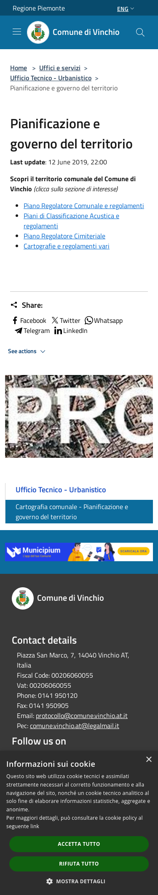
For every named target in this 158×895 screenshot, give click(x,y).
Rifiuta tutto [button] (79, 863)
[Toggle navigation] (17, 31)
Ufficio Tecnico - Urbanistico (50, 78)
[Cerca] (140, 32)
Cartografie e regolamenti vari (67, 246)
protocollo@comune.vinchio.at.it (82, 715)
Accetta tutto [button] (79, 843)
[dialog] (79, 823)
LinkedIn (70, 330)
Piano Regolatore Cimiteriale (64, 236)
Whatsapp (103, 320)
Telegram (31, 330)
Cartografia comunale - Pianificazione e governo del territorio (72, 512)
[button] (79, 881)
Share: (26, 305)
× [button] (148, 760)
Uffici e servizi (59, 68)
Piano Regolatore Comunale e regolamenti (84, 206)
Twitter (65, 320)
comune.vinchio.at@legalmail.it (74, 726)
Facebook (28, 320)
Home (18, 68)
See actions (28, 351)
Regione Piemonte (39, 8)
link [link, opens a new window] (34, 826)
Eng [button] (126, 8)
